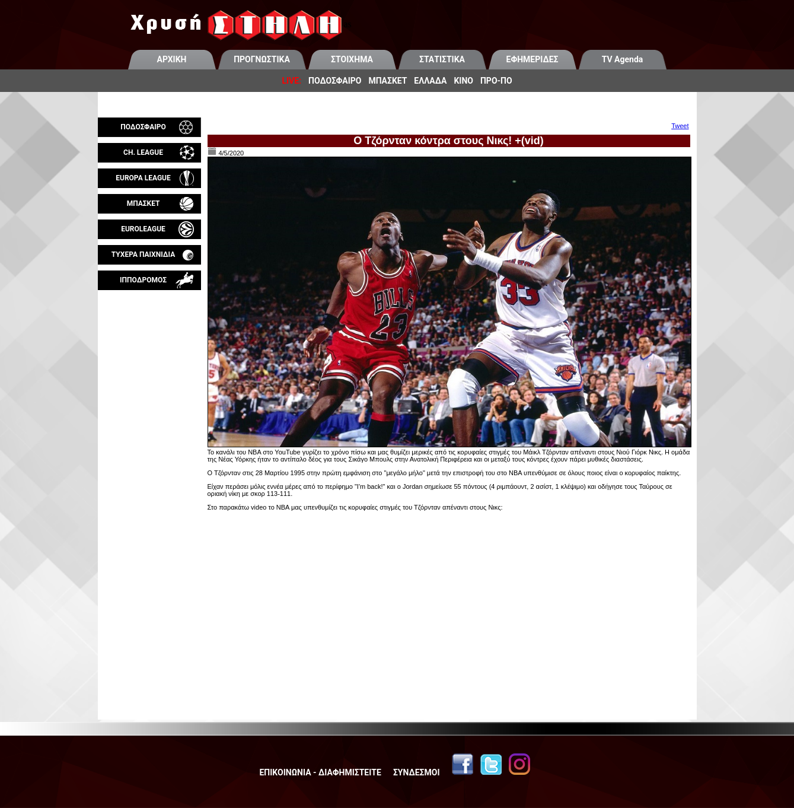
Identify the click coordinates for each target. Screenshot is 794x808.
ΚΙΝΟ (463, 80)
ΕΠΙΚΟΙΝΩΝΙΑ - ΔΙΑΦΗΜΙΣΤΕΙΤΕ (320, 772)
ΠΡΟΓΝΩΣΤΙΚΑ (262, 59)
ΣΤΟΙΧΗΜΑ (352, 59)
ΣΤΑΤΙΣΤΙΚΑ (442, 59)
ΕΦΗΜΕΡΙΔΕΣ (532, 59)
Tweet (679, 125)
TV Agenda (622, 59)
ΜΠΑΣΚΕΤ (387, 80)
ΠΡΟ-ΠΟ (496, 80)
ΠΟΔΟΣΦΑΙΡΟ (334, 80)
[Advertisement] (149, 429)
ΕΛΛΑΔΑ (430, 80)
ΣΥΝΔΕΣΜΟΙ (416, 772)
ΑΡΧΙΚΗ (172, 59)
